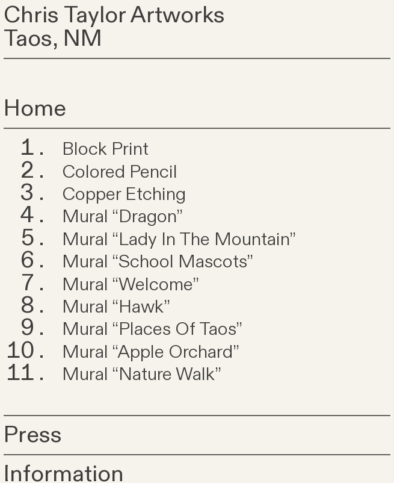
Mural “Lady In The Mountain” (179, 240)
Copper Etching (124, 194)
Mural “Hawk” (116, 307)
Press (33, 434)
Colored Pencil (119, 172)
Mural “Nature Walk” (141, 375)
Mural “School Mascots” (157, 262)
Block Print (105, 149)
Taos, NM (53, 38)
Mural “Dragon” (122, 217)
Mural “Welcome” (130, 285)
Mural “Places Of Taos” (152, 329)
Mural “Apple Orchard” (150, 352)
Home (35, 108)
